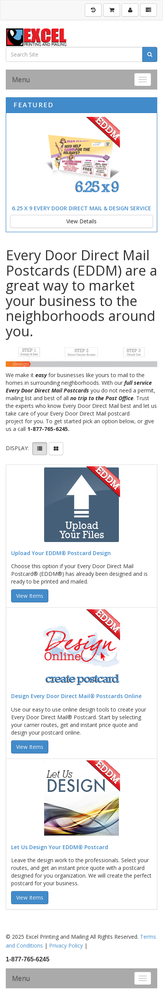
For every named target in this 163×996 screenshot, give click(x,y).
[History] (93, 10)
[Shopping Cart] (111, 10)
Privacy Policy (66, 945)
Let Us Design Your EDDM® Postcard (59, 847)
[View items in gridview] (56, 448)
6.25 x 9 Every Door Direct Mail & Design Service (81, 208)
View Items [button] (29, 595)
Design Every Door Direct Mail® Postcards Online (76, 696)
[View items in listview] (39, 448)
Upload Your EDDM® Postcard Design (61, 553)
